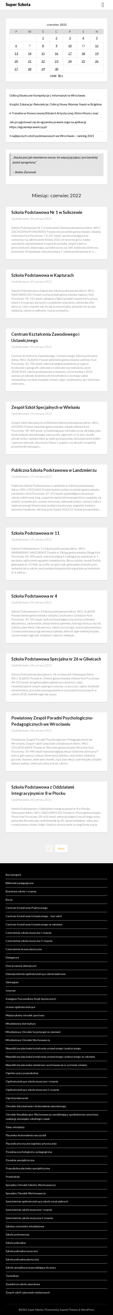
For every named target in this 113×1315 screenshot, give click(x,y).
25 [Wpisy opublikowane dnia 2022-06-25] (83, 61)
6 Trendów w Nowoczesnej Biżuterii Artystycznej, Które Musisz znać (53, 113)
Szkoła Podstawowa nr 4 (34, 596)
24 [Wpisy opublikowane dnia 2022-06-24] (70, 61)
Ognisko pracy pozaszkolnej (22, 1073)
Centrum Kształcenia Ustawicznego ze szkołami (34, 924)
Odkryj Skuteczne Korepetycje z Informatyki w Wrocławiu (47, 95)
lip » (60, 75)
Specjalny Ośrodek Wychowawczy (26, 1193)
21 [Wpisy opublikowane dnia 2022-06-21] (29, 61)
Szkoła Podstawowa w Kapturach (42, 275)
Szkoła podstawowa (17, 1234)
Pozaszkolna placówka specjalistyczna (28, 1168)
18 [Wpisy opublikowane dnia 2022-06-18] (83, 53)
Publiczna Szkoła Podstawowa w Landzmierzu (54, 470)
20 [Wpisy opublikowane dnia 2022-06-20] (16, 61)
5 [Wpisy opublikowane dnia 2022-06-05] (97, 38)
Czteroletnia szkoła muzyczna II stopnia (29, 940)
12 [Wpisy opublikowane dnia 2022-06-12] (96, 45)
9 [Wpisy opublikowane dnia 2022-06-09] (56, 45)
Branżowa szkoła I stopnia (21, 891)
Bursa (9, 899)
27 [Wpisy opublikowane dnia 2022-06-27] (16, 69)
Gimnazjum (12, 982)
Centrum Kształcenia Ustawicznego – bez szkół (34, 916)
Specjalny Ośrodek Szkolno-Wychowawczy (31, 1185)
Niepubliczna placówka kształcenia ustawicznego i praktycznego (43, 1048)
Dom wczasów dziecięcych (21, 965)
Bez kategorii (13, 874)
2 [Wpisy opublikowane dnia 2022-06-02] (56, 38)
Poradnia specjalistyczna (20, 1160)
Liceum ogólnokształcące (20, 1007)
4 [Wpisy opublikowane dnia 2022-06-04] (83, 38)
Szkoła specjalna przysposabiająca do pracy (31, 1267)
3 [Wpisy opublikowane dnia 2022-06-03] (70, 38)
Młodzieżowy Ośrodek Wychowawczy (28, 1040)
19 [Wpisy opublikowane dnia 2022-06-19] (96, 53)
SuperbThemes (69, 1309)
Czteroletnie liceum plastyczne (24, 949)
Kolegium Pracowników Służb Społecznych (31, 998)
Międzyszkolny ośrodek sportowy (25, 1015)
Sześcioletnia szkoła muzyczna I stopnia (29, 1209)
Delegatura (12, 957)
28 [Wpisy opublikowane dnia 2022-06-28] (29, 69)
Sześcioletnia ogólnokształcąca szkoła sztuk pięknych (37, 1201)
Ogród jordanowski (17, 1098)
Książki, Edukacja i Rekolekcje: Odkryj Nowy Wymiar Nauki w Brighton (55, 104)
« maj (53, 75)
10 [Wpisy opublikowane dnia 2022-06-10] (70, 45)
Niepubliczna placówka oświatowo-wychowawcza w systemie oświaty (46, 1065)
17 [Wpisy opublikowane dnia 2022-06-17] (70, 53)
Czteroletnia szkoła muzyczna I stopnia (28, 932)
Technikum (12, 1275)
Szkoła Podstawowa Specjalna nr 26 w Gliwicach (56, 658)
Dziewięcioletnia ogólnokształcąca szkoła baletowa (36, 973)
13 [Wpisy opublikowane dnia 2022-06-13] (16, 53)
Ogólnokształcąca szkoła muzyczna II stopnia (32, 1089)
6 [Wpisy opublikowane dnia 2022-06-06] (16, 45)
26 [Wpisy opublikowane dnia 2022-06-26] (96, 61)
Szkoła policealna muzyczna (22, 1251)
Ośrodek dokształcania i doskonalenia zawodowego (36, 1106)
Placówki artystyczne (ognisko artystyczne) (31, 1143)
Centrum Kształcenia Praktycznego (27, 907)
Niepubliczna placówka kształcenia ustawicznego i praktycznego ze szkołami (50, 1056)
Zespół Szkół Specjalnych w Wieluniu (45, 407)
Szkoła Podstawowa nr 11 (35, 533)
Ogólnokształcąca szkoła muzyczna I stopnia (32, 1081)
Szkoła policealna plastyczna (22, 1259)
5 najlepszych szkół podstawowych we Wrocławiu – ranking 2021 (51, 136)
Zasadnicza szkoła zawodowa (23, 1284)
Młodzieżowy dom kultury (21, 1023)
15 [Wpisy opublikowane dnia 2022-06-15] (43, 53)
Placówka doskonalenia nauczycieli (26, 1135)
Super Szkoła (18, 4)
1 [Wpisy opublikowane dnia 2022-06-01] (43, 38)
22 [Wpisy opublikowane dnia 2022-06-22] (43, 61)
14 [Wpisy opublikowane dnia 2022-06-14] (29, 53)
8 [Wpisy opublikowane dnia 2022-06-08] (43, 45)
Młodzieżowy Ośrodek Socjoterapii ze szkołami (33, 1031)
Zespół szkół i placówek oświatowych (28, 1292)
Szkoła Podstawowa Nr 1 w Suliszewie (46, 212)
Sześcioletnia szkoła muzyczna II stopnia (29, 1218)
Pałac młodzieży (15, 1127)
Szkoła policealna (16, 1242)
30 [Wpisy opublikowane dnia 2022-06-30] (56, 69)
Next (61, 848)
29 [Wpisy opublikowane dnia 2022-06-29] (43, 69)
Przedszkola (13, 1176)
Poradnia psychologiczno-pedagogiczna (29, 1151)
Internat (11, 990)
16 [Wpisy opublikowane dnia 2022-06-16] (56, 53)
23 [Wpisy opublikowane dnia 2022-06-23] (56, 61)
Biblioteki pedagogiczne (20, 883)
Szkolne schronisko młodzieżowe (25, 1226)
